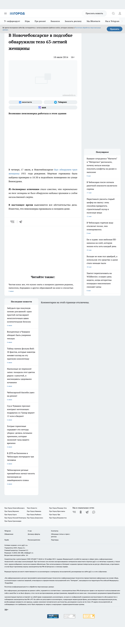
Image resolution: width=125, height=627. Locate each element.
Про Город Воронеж (11, 511)
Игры (27, 21)
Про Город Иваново (34, 511)
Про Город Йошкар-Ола (58, 508)
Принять (114, 29)
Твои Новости (32, 508)
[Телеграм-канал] (60, 102)
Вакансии (55, 21)
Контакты (54, 531)
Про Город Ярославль (57, 511)
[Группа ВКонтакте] (25, 102)
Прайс (6, 540)
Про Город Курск (10, 514)
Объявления (8, 534)
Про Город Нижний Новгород (15, 518)
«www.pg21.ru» (22, 545)
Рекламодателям (34, 540)
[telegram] (21, 222)
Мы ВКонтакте (93, 21)
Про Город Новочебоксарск (14, 508)
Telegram (7, 531)
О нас (30, 531)
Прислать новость (94, 13)
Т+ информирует (12, 21)
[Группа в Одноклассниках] (80, 512)
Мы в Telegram (112, 21)
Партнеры (55, 540)
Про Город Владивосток (58, 518)
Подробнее (9, 583)
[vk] (12, 222)
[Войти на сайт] (119, 13)
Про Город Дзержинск (35, 518)
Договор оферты (34, 534)
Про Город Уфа (54, 514)
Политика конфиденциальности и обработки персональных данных (29, 587)
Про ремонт (40, 21)
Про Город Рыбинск (34, 514)
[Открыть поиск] (113, 13)
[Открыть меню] (5, 13)
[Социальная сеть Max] (43, 107)
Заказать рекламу (73, 21)
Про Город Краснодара (12, 521)
